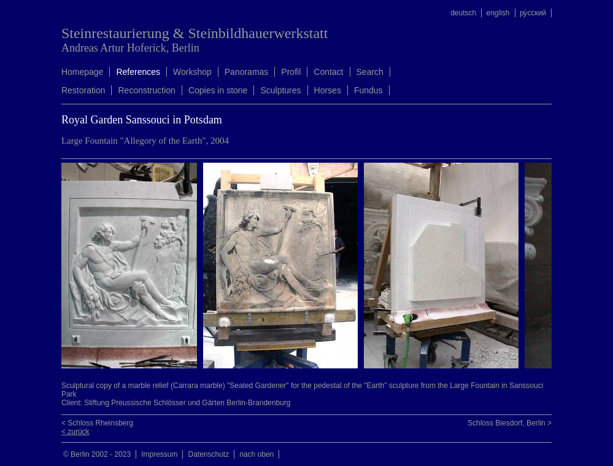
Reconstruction (146, 90)
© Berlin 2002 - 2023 (97, 454)
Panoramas (247, 72)
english (498, 13)
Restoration (83, 90)
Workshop (192, 72)
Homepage (82, 72)
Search (370, 72)
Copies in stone (218, 90)
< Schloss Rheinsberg (97, 423)
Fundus (368, 90)
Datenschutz (208, 454)
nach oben (256, 454)
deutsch (463, 13)
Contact (328, 72)
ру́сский (533, 13)
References (138, 72)
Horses (327, 90)
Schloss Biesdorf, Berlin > (510, 423)
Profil (291, 72)
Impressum (159, 454)
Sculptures (280, 90)
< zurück (75, 431)
